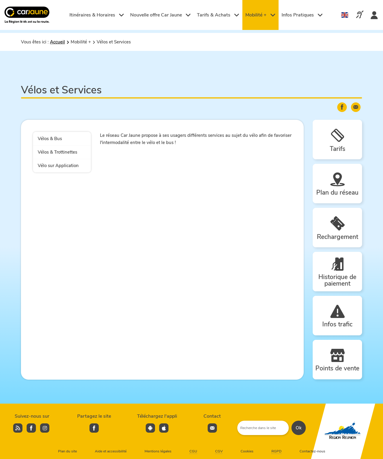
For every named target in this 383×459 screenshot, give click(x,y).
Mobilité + (260, 15)
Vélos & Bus (50, 139)
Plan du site (67, 451)
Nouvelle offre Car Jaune (160, 15)
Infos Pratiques (302, 15)
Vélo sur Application (58, 166)
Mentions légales (158, 451)
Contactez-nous (312, 451)
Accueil (57, 42)
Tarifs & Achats (218, 15)
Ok (299, 428)
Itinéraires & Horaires (96, 15)
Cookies (247, 451)
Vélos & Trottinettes (57, 152)
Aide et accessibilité (111, 451)
